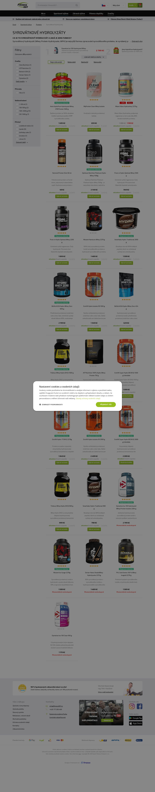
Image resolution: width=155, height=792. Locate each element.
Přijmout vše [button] (106, 404)
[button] (51, 404)
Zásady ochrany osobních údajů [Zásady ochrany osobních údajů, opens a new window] (88, 398)
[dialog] (77, 396)
